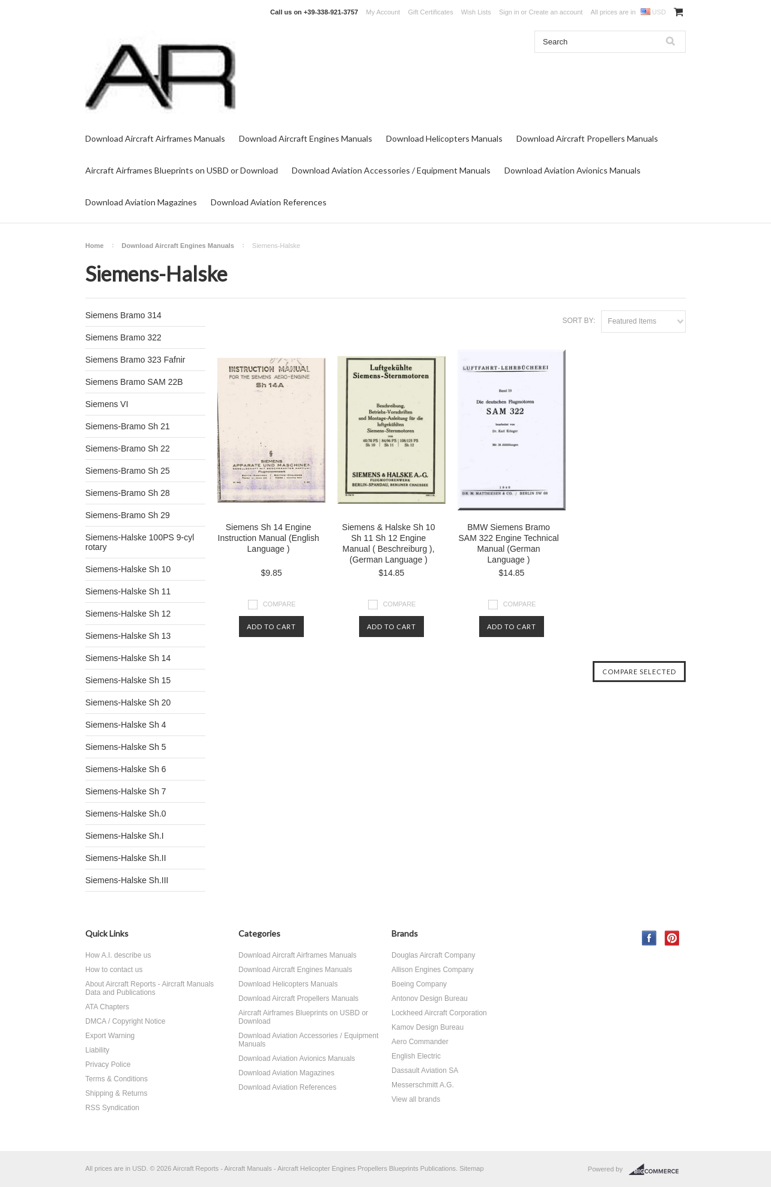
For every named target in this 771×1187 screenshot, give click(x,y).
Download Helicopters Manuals (444, 138)
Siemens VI (106, 404)
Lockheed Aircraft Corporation (439, 1013)
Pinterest (672, 938)
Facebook (649, 938)
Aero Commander (420, 1041)
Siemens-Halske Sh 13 (128, 636)
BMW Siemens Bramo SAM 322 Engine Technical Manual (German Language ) (508, 543)
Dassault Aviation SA (425, 1070)
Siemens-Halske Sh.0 (125, 813)
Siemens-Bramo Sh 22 (127, 448)
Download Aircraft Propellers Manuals (587, 138)
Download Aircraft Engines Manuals (305, 138)
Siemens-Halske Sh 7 (125, 791)
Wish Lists (476, 12)
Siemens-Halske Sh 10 (128, 569)
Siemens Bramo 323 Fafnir (135, 359)
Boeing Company (419, 984)
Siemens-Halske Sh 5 (125, 747)
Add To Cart (271, 626)
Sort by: (578, 320)
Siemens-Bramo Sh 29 (127, 515)
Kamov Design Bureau (428, 1027)
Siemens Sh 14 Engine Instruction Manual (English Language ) (268, 538)
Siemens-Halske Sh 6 (125, 769)
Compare (279, 604)
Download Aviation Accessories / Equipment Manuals (391, 170)
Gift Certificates (430, 12)
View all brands (416, 1099)
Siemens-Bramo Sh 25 (127, 471)
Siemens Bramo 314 (123, 315)
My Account (383, 12)
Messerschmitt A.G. (423, 1085)
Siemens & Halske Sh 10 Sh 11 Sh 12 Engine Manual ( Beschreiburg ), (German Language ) (388, 543)
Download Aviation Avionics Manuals (572, 170)
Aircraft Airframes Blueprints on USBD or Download (181, 170)
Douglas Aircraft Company (433, 955)
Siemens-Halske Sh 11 (128, 591)
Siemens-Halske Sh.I (124, 836)
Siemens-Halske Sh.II (125, 858)
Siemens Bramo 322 (123, 337)
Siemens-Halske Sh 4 (125, 724)
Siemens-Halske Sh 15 (128, 680)
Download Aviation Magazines (141, 202)
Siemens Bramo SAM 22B (134, 382)
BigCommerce (657, 1169)
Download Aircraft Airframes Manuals (155, 138)
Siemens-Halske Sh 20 (128, 702)
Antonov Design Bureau (430, 998)
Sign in (509, 12)
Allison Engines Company (433, 969)
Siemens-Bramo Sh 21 (127, 426)
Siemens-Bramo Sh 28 (127, 493)
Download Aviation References (269, 202)
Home (94, 245)
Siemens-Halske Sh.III (127, 880)
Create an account (555, 12)
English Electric (416, 1056)
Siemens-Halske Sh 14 (128, 658)
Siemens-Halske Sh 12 (128, 613)
